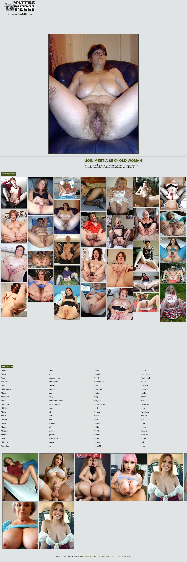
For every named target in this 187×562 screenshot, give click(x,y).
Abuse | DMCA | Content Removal (92, 556)
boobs (4, 427)
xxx (143, 446)
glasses (51, 435)
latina (97, 393)
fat (49, 412)
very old (144, 435)
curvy (50, 397)
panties (144, 370)
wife (143, 442)
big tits (4, 408)
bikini (3, 412)
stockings (145, 412)
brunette (4, 435)
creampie (52, 389)
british (4, 431)
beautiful (5, 397)
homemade (99, 382)
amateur (4, 370)
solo (143, 408)
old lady (97, 423)
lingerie (97, 400)
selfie (143, 393)
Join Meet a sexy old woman (113, 161)
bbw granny (6, 389)
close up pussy (54, 378)
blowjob (4, 423)
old (96, 419)
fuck (50, 419)
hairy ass (98, 370)
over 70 (97, 446)
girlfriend (51, 431)
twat (143, 423)
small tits (145, 404)
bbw (3, 385)
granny (51, 442)
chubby (51, 370)
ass (3, 378)
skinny (144, 400)
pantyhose (145, 374)
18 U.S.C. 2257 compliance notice (118, 556)
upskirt (144, 427)
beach (4, 393)
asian (3, 374)
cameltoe (5, 446)
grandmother (53, 438)
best (3, 400)
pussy (143, 382)
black (3, 416)
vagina (144, 431)
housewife (98, 389)
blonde (4, 419)
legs (96, 397)
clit (49, 374)
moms (97, 412)
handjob (97, 374)
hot (96, 385)
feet (50, 416)
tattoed (144, 416)
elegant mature (54, 404)
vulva (143, 438)
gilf (49, 427)
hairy (50, 446)
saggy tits (145, 389)
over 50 (97, 438)
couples (51, 385)
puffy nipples (146, 378)
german (51, 423)
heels (97, 378)
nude (96, 416)
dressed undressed (55, 400)
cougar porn (53, 382)
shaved (144, 397)
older (96, 427)
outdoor (97, 431)
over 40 (97, 435)
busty (3, 438)
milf (96, 408)
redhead (144, 385)
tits (142, 419)
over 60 (97, 442)
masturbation (99, 404)
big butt (4, 442)
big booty (5, 404)
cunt (50, 393)
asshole (4, 382)
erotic (50, 408)
